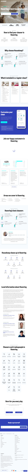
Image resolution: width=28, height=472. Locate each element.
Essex (10, 464)
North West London (10, 317)
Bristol (1, 463)
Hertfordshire (5, 465)
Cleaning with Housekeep (3, 442)
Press (1, 440)
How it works (2, 437)
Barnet (4, 318)
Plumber (16, 443)
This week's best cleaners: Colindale (19, 457)
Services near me (4, 433)
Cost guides (2, 443)
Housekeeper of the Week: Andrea (9, 315)
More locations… (3, 467)
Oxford (6, 463)
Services (16, 435)
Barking (10, 325)
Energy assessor (16, 449)
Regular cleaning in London (9, 433)
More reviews (14, 186)
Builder (15, 444)
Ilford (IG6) (11, 335)
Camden (7, 318)
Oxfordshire (6, 466)
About (1, 436)
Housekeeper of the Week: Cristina (9, 323)
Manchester (8, 463)
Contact (2, 445)
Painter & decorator (17, 448)
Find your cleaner (4, 122)
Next (27, 237)
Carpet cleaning (16, 441)
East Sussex (2, 465)
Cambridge (3, 463)
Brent (5, 318)
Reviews (2, 446)
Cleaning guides (2, 444)
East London (5, 325)
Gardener (16, 450)
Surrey (8, 464)
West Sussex (8, 465)
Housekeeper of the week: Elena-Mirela (8, 332)
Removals (16, 452)
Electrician (16, 445)
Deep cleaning (16, 439)
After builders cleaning (17, 440)
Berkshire (11, 465)
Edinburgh (2, 464)
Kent (6, 464)
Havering (4, 326)
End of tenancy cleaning (17, 438)
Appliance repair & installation (18, 451)
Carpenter (16, 446)
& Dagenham (12, 325)
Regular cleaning (16, 436)
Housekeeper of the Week (5, 322)
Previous (0, 237)
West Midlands (11, 463)
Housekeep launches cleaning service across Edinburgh (21, 459)
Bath (3, 464)
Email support (18, 412)
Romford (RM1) (7, 335)
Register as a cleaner (4, 470)
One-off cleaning (17, 437)
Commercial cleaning (17, 442)
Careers (1, 441)
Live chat (9, 412)
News (1, 439)
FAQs (1, 447)
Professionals (2, 438)
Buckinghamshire (3, 466)
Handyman (16, 447)
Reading (5, 464)
